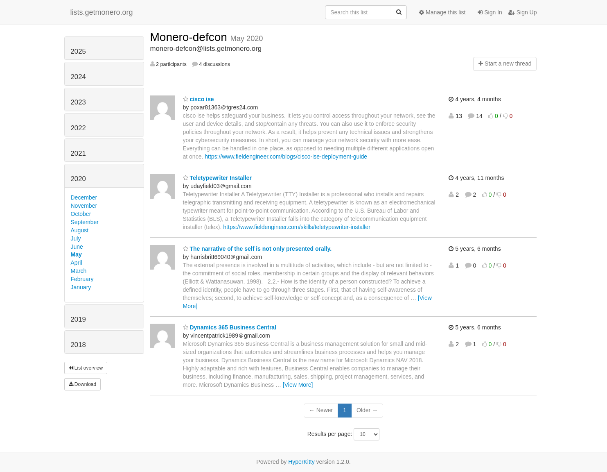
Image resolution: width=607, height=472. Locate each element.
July (76, 238)
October (81, 214)
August (80, 230)
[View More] (298, 384)
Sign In (490, 12)
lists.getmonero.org (101, 12)
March (79, 271)
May (76, 254)
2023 (78, 102)
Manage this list (442, 12)
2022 (78, 128)
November (84, 205)
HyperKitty (301, 461)
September (85, 222)
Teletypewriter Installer (217, 178)
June (77, 246)
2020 (78, 179)
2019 (78, 319)
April (76, 262)
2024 (78, 77)
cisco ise (198, 99)
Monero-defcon (190, 37)
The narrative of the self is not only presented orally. (257, 248)
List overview (86, 368)
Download (83, 384)
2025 (78, 51)
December (84, 197)
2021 (78, 153)
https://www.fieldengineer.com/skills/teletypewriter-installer (296, 227)
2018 (78, 345)
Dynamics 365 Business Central (230, 327)
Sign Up (522, 12)
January (81, 287)
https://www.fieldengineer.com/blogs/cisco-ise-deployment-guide (286, 156)
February (82, 279)
